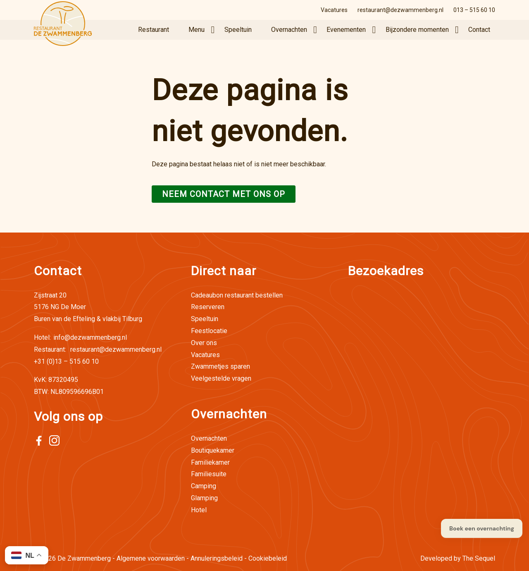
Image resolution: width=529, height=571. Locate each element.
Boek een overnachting (481, 528)
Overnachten (289, 30)
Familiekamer (210, 462)
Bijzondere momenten (417, 30)
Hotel (199, 510)
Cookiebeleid (267, 558)
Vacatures (334, 10)
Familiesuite (208, 474)
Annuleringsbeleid (217, 558)
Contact (479, 30)
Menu (196, 30)
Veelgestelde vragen (221, 378)
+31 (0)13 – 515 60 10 (66, 361)
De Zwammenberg (84, 558)
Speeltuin (238, 30)
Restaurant (153, 30)
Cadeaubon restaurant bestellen (237, 295)
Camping (203, 486)
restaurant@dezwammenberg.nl (400, 10)
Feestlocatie (209, 331)
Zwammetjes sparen (220, 366)
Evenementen (346, 30)
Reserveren (207, 307)
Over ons (204, 343)
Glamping (204, 498)
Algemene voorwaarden (151, 558)
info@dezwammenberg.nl (80, 337)
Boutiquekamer (212, 450)
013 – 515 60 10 (474, 10)
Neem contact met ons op (223, 194)
